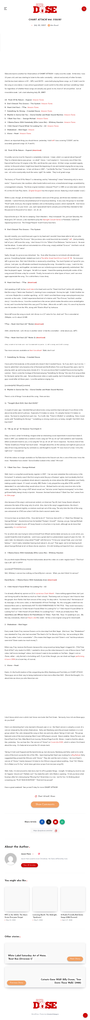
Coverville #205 (57, 742)
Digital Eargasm (35, 191)
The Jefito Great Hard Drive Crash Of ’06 (56, 258)
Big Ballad (76, 755)
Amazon (36, 100)
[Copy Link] (45, 830)
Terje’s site (32, 618)
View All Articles (29, 865)
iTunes (41, 100)
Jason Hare (26, 854)
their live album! (36, 350)
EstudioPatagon (53, 1014)
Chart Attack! (44, 796)
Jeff (53, 141)
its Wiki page (10, 495)
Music (53, 796)
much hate (30, 289)
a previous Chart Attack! (45, 593)
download (37, 150)
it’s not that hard (20, 527)
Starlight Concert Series (52, 220)
